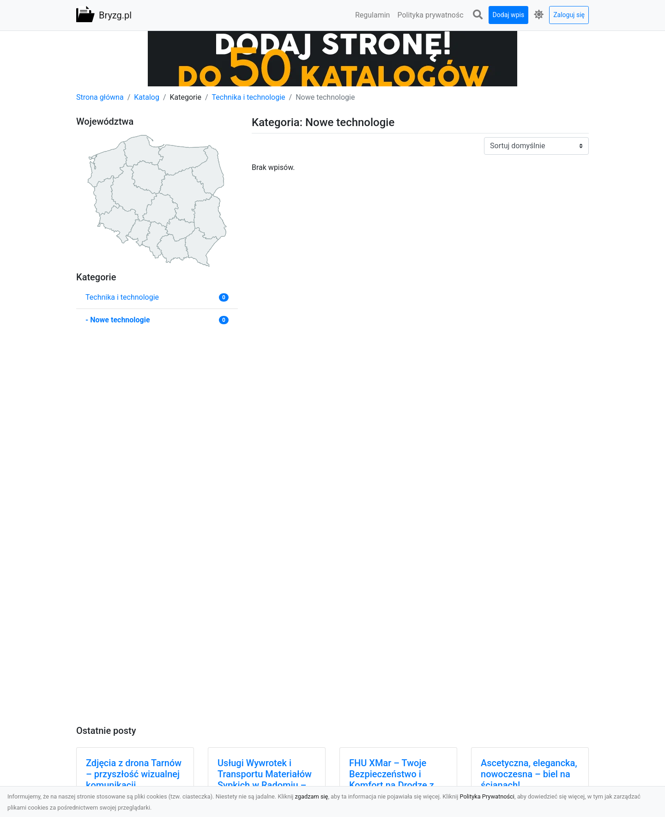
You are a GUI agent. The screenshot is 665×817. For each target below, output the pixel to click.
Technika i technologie (248, 97)
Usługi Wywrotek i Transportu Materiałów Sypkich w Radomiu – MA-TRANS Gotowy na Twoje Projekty (265, 785)
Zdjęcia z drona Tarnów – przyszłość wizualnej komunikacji (133, 774)
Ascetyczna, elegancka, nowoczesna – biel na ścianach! (529, 774)
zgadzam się (311, 796)
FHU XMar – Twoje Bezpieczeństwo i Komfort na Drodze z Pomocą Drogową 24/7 (396, 779)
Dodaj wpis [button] (509, 14)
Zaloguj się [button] (569, 14)
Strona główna (100, 97)
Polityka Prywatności (486, 796)
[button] (478, 15)
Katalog (146, 97)
